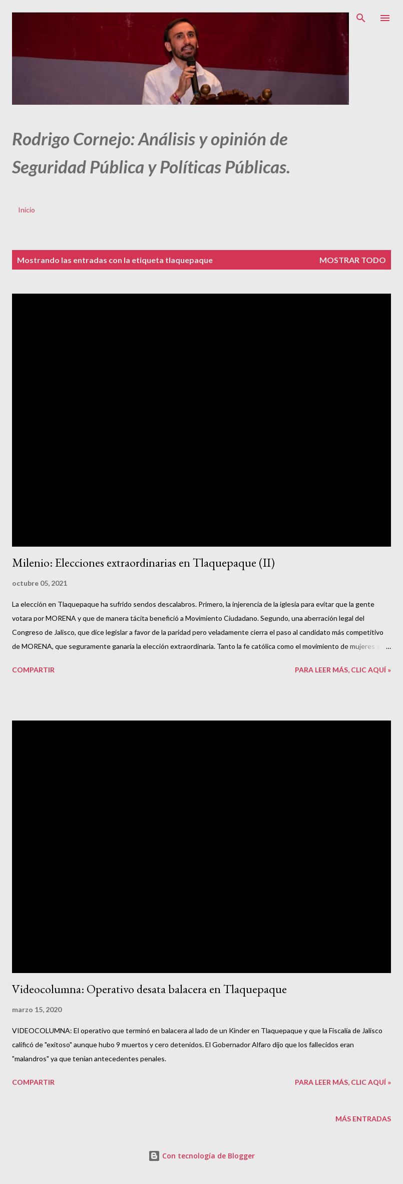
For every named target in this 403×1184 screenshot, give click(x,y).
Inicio (26, 209)
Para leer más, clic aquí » (343, 669)
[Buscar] (361, 18)
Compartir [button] (33, 669)
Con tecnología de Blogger (201, 1155)
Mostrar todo (352, 260)
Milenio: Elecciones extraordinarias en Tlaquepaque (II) (143, 562)
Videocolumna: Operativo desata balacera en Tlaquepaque (149, 989)
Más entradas (363, 1118)
